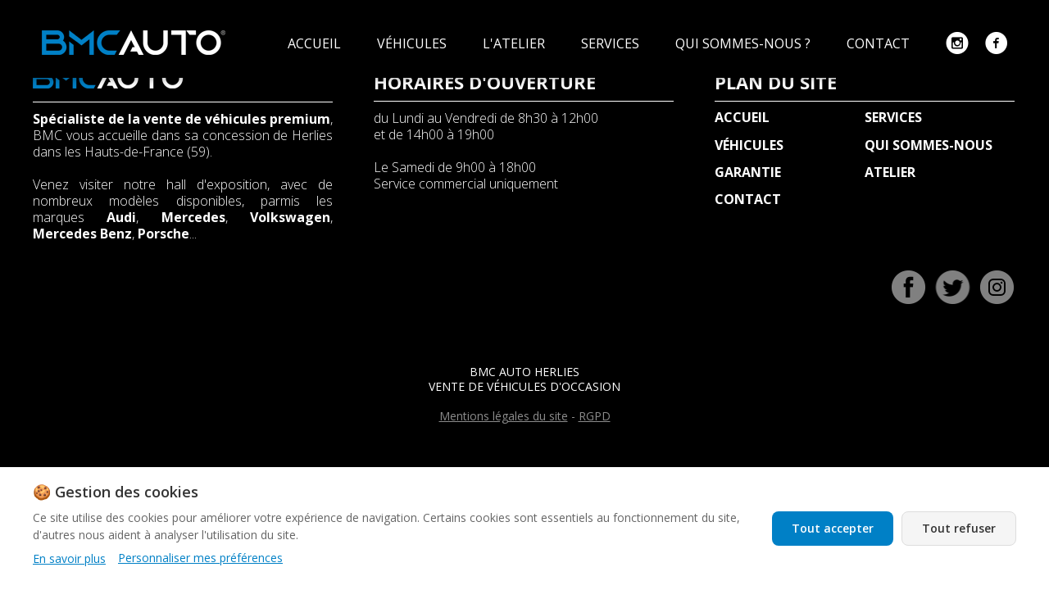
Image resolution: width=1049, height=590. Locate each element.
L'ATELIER (515, 43)
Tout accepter (833, 528)
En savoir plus (69, 558)
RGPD (595, 416)
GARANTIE (748, 172)
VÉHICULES (413, 43)
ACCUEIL (316, 43)
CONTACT (880, 43)
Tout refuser (959, 528)
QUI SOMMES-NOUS (928, 145)
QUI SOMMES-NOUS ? (744, 43)
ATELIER (890, 172)
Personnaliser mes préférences (200, 558)
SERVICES (612, 43)
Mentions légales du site (503, 416)
